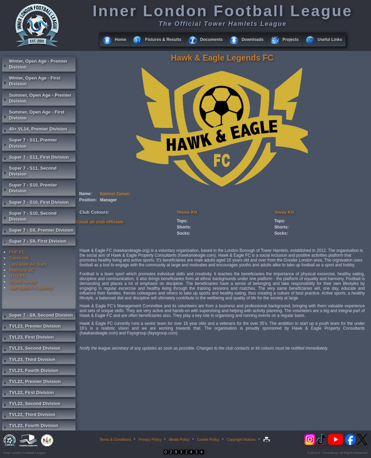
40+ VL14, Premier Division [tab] (34, 129)
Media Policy (179, 439)
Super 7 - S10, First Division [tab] (35, 203)
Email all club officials (100, 221)
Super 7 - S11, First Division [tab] (35, 158)
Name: (85, 193)
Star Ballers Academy (30, 287)
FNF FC (17, 252)
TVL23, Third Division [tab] (28, 360)
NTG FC (17, 275)
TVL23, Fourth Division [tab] (30, 371)
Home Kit (187, 212)
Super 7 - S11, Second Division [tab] (29, 171)
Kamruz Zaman (115, 193)
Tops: (182, 221)
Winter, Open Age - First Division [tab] (31, 80)
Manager (108, 200)
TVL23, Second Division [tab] (31, 348)
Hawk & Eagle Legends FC (222, 57)
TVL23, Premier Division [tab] (31, 326)
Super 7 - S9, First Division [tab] (34, 241)
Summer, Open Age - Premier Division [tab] (36, 98)
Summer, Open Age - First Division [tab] (33, 114)
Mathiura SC (21, 270)
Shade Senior (22, 281)
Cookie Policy (208, 439)
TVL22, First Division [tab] (28, 393)
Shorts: (184, 227)
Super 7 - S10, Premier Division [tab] (29, 187)
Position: (88, 200)
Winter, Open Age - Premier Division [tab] (34, 64)
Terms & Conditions (115, 439)
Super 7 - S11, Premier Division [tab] (29, 142)
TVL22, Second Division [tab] (31, 404)
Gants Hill (19, 257)
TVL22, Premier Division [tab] (31, 382)
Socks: (183, 233)
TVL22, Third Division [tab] (28, 415)
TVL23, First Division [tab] (28, 337)
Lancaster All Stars (28, 264)
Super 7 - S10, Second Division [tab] (29, 216)
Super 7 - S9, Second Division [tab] (37, 315)
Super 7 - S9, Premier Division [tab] (38, 230)
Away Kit (284, 212)
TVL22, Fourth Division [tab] (30, 426)
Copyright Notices (241, 439)
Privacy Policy (149, 439)
